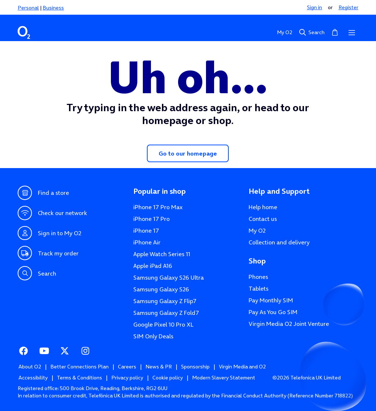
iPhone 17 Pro (151, 219)
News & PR (158, 366)
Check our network (52, 213)
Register (348, 7)
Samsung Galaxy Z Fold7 (166, 313)
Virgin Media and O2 (242, 366)
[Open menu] (351, 32)
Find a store (43, 193)
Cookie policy (167, 377)
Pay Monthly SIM (271, 300)
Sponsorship (195, 366)
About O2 (29, 366)
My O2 (284, 32)
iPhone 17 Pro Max (157, 207)
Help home (263, 207)
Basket (334, 32)
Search (311, 32)
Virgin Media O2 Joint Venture (289, 324)
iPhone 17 (146, 230)
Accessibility (33, 377)
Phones (258, 277)
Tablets (258, 288)
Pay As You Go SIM (273, 312)
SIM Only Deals (153, 336)
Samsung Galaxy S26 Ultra (168, 277)
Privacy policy (127, 377)
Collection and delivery (279, 242)
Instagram (85, 350)
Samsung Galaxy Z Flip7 (164, 301)
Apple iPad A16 (152, 266)
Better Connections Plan (79, 366)
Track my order (48, 253)
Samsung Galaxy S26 (161, 289)
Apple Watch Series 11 (161, 254)
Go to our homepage (188, 153)
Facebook (23, 350)
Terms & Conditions (79, 377)
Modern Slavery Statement (223, 377)
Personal (28, 7)
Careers (127, 366)
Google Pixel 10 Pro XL (163, 324)
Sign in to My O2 (49, 233)
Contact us (263, 219)
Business (53, 7)
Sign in (314, 7)
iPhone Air (146, 242)
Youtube (44, 350)
